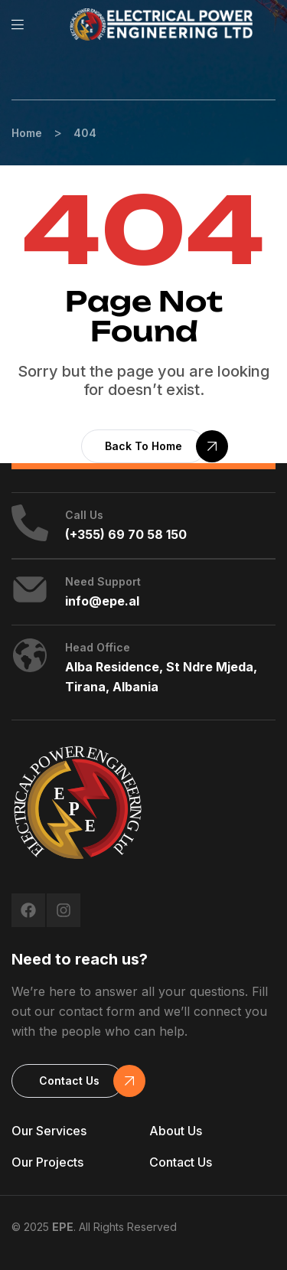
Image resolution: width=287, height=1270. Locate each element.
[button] (143, 446)
